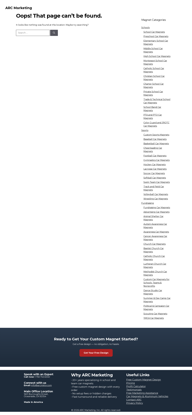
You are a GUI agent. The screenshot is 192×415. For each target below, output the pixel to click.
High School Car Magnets (156, 56)
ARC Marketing (18, 8)
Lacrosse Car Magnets (155, 169)
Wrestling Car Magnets (155, 198)
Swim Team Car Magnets (156, 182)
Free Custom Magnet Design (143, 379)
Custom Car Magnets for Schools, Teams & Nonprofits (156, 282)
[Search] (54, 33)
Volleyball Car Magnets (155, 194)
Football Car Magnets (154, 155)
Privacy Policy (134, 403)
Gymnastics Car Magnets (156, 160)
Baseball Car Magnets (155, 139)
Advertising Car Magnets (156, 212)
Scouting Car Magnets (155, 313)
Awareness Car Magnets (156, 232)
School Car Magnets (154, 32)
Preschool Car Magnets (155, 36)
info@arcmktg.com (41, 385)
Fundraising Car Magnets (156, 207)
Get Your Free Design (96, 353)
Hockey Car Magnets (154, 164)
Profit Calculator (136, 386)
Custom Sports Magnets (156, 135)
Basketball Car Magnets (156, 143)
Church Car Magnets (154, 244)
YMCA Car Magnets (153, 318)
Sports (144, 130)
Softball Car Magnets (154, 178)
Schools (145, 27)
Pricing (130, 383)
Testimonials (134, 389)
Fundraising (147, 203)
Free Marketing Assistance (142, 393)
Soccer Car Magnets (154, 173)
